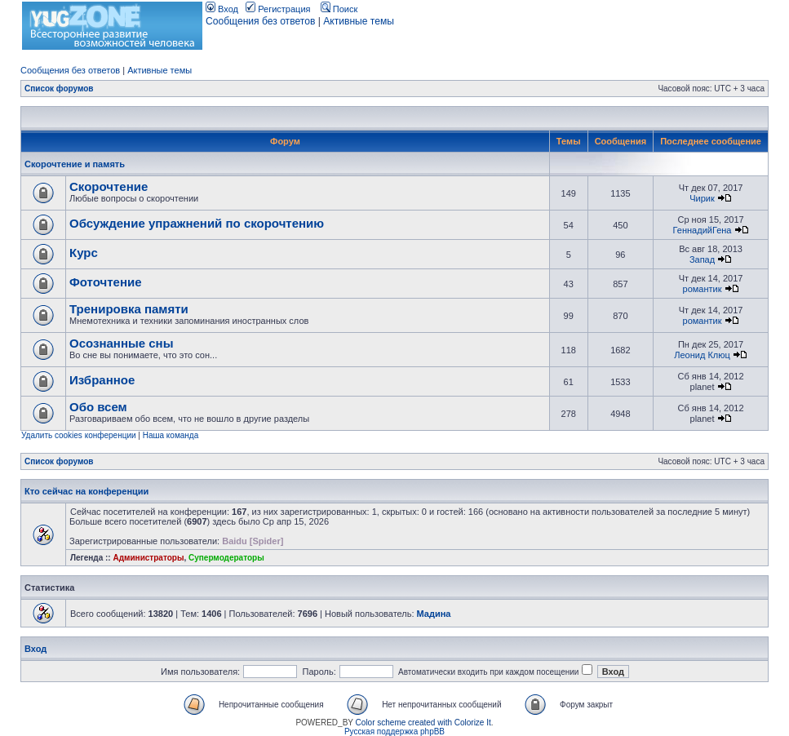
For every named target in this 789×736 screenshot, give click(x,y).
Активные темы (358, 21)
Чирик (702, 198)
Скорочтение (108, 186)
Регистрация (278, 9)
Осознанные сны (121, 343)
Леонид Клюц (702, 355)
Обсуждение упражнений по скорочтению (196, 223)
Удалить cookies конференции (78, 435)
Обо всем (98, 407)
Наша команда (171, 435)
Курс (83, 252)
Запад (702, 259)
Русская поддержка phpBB (394, 731)
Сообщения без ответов (260, 21)
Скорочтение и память (74, 164)
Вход (222, 9)
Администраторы (148, 557)
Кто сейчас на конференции (86, 491)
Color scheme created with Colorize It (423, 722)
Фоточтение (105, 282)
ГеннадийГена (702, 230)
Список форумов (59, 88)
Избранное (102, 380)
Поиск (339, 9)
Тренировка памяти (128, 309)
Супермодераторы (226, 557)
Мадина (434, 614)
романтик (702, 289)
